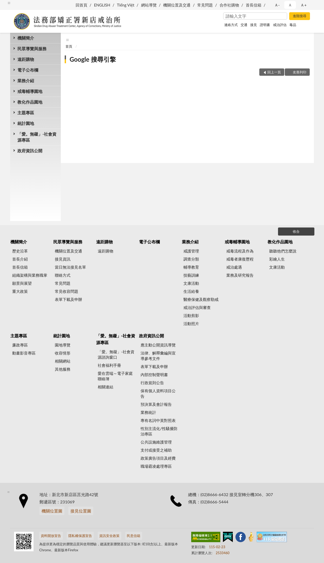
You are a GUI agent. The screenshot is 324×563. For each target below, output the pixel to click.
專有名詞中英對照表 (158, 420)
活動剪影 (191, 315)
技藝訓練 (191, 275)
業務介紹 (25, 80)
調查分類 (191, 259)
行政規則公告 (152, 382)
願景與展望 (22, 283)
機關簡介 (25, 37)
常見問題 (205, 5)
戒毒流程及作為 (240, 251)
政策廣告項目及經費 (158, 458)
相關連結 (105, 386)
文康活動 (191, 283)
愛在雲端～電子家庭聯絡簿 (115, 376)
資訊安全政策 (109, 536)
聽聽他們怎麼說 (282, 251)
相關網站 (62, 361)
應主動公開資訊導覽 (158, 345)
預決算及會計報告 (156, 404)
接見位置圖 (80, 510)
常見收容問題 (66, 291)
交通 (244, 25)
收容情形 (62, 353)
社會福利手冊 (109, 365)
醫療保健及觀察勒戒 (201, 299)
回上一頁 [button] (274, 72)
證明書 (265, 25)
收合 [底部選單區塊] (296, 231)
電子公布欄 (27, 69)
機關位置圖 (52, 510)
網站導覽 (149, 5)
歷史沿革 (20, 251)
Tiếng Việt (125, 5)
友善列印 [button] (299, 72)
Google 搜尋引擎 (93, 59)
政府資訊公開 (29, 150)
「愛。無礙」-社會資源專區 (36, 136)
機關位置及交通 (176, 5)
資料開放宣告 (51, 536)
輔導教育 (191, 267)
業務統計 (148, 412)
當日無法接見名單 (70, 267)
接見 (253, 25)
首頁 (68, 46)
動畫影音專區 (24, 353)
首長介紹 (20, 259)
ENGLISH (102, 5)
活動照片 (191, 323)
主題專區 (25, 112)
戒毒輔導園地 (29, 91)
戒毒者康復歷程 (240, 259)
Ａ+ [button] (303, 5)
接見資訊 (62, 259)
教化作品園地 (29, 101)
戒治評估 (280, 25)
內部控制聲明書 (154, 374)
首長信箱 (253, 5)
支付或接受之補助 (156, 450)
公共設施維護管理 (156, 442)
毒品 (292, 25)
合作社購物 (229, 5)
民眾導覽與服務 (32, 48)
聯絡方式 (62, 275)
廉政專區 (20, 345)
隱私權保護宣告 (80, 536)
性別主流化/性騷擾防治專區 (159, 431)
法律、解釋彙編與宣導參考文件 (158, 356)
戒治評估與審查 (197, 307)
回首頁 (81, 5)
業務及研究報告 (240, 275)
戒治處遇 (234, 267)
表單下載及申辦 (68, 299)
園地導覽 (62, 345)
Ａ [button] (290, 5)
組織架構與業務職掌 (29, 275)
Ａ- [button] (277, 5)
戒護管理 (191, 251)
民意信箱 (133, 536)
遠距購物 (25, 59)
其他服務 (62, 369)
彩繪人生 (277, 259)
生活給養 (191, 291)
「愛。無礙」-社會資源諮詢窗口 (116, 354)
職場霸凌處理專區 (156, 466)
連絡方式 (231, 25)
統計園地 (25, 123)
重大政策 (20, 291)
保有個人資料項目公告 (158, 393)
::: (9, 3)
